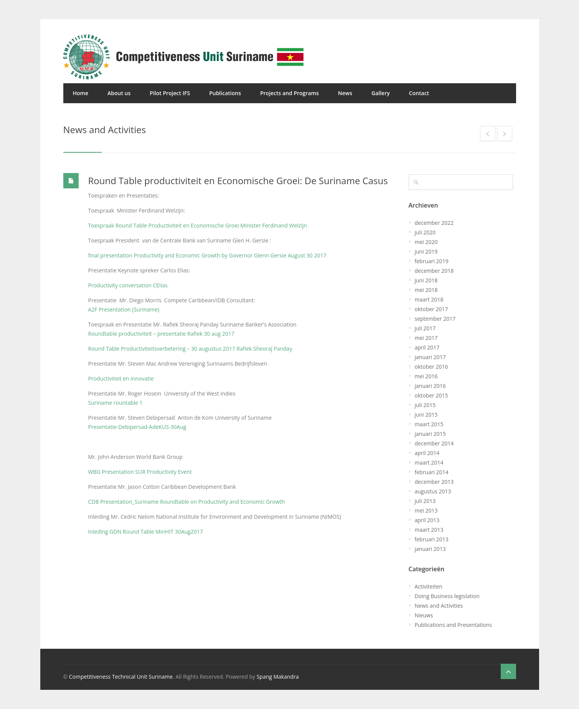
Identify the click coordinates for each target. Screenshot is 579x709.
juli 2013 (425, 501)
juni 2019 (426, 251)
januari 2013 (430, 548)
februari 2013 (432, 539)
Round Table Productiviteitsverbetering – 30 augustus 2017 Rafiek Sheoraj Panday (190, 348)
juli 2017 (425, 328)
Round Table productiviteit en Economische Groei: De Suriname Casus (238, 180)
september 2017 (435, 318)
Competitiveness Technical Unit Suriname (121, 676)
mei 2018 (426, 289)
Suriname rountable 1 (115, 402)
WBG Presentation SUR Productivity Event (140, 471)
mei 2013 (426, 510)
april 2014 (427, 453)
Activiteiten (428, 586)
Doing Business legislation (447, 596)
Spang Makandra (278, 676)
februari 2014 (432, 472)
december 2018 (434, 270)
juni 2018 (426, 280)
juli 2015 (425, 405)
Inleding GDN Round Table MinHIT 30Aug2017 (145, 531)
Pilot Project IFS (170, 93)
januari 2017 (430, 357)
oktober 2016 (431, 366)
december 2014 (434, 443)
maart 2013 (429, 529)
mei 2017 (426, 337)
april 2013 (427, 520)
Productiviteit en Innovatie (121, 378)
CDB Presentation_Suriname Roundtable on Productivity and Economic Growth (186, 501)
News (345, 93)
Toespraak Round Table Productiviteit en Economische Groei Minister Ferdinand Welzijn (197, 225)
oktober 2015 (431, 395)
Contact (419, 93)
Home (81, 93)
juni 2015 (426, 414)
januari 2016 (430, 385)
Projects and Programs (289, 93)
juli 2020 (425, 232)
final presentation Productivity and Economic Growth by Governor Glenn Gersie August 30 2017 (207, 255)
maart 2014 (429, 462)
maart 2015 (429, 424)
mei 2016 (426, 376)
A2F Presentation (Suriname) (124, 309)
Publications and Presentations (453, 624)
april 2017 (427, 347)
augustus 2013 (433, 491)
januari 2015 (430, 433)
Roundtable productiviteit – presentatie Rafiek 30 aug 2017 (161, 333)
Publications (225, 93)
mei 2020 (426, 242)
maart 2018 (429, 299)
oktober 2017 (431, 309)
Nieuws (424, 615)
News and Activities (439, 605)
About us (118, 93)
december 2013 (434, 481)
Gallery (380, 93)
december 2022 (434, 222)
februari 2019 (432, 261)
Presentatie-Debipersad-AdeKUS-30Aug (137, 426)
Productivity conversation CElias (128, 285)
